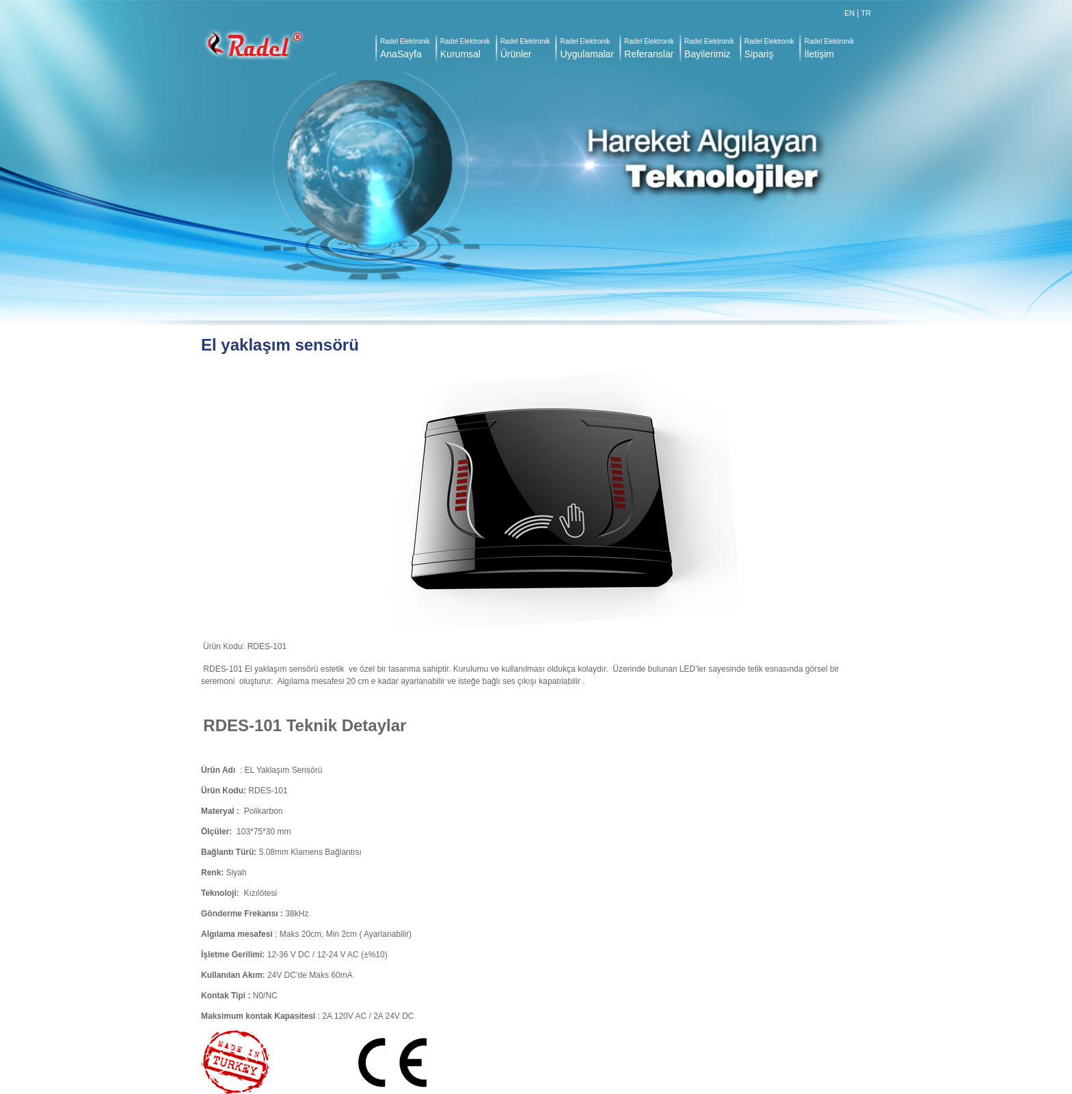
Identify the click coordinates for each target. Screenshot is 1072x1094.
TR (866, 13)
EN (849, 13)
